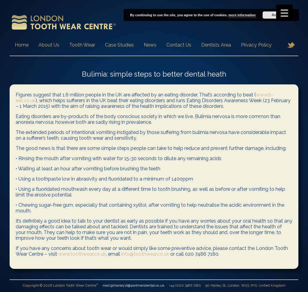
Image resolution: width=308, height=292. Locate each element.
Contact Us (178, 45)
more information (241, 15)
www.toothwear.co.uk (82, 254)
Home (22, 45)
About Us (48, 45)
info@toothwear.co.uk (145, 254)
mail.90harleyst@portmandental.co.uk (134, 285)
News (150, 45)
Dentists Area (216, 45)
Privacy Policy (256, 45)
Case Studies (119, 45)
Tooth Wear (82, 45)
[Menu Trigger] (284, 13)
